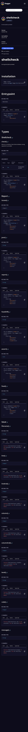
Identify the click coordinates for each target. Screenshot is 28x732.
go (7, 109)
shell (4, 109)
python (11, 109)
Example (5, 107)
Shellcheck (5, 101)
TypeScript (17, 109)
